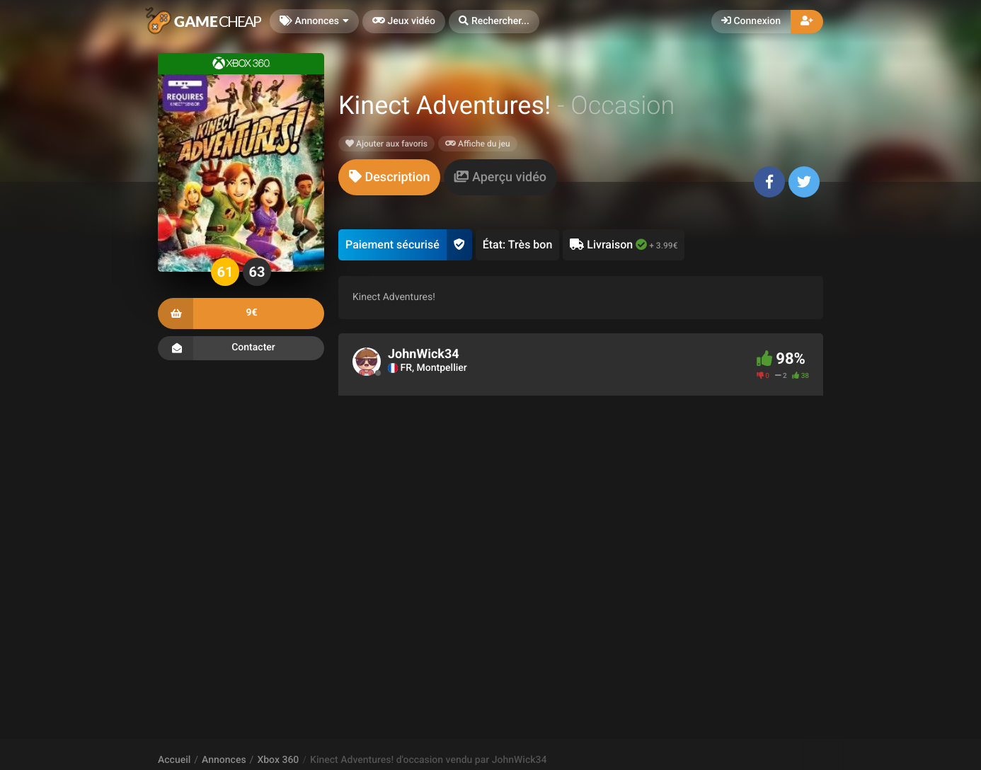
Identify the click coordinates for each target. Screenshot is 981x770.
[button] (494, 21)
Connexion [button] (751, 21)
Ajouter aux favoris (386, 144)
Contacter (241, 348)
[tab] (389, 177)
